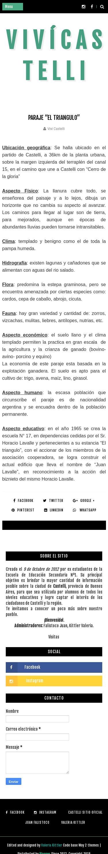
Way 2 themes (89, 845)
